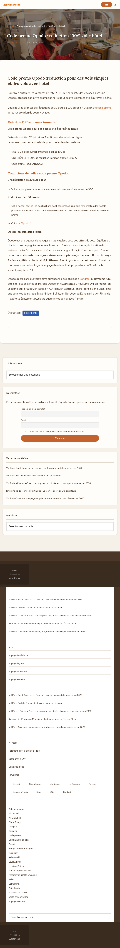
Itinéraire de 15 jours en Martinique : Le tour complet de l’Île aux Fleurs (41, 490)
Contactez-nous (16, 767)
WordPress (14, 578)
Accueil (10, 26)
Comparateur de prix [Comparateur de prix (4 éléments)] (19, 840)
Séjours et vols (20, 792)
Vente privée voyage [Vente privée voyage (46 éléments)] (18, 897)
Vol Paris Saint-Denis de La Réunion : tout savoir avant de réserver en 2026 (44, 468)
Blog (39, 792)
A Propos (13, 743)
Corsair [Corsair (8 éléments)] (12, 844)
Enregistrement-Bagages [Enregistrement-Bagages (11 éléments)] (21, 848)
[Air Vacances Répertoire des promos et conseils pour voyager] (11, 4)
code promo (104, 108)
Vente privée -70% (17, 759)
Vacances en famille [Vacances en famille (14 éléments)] (18, 892)
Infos (11, 647)
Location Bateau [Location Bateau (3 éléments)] (16, 866)
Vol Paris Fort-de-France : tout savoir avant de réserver (33, 475)
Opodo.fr (26, 223)
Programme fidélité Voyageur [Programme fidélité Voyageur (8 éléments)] (23, 875)
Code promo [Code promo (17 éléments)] (15, 835)
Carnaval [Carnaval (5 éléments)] (13, 831)
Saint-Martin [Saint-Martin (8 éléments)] (14, 888)
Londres (85, 279)
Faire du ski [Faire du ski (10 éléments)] (14, 857)
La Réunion (74, 784)
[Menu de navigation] (106, 4)
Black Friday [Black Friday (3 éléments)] (15, 822)
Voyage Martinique (18, 671)
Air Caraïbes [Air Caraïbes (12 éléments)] (15, 818)
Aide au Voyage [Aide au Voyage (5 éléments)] (16, 809)
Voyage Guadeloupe (18, 655)
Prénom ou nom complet (33, 408)
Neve (14, 570)
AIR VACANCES (18, 42)
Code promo (30, 313)
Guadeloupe (35, 784)
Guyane (92, 784)
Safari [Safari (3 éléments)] (11, 879)
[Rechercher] (115, 4)
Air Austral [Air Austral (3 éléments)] (14, 813)
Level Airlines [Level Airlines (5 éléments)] (15, 862)
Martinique (55, 784)
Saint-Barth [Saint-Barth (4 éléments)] (14, 884)
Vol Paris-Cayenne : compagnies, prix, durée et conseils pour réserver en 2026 (45, 498)
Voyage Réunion (17, 679)
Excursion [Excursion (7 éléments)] (13, 853)
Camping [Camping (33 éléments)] (13, 826)
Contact (67, 792)
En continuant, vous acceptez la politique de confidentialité (52, 431)
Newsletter (14, 775)
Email (23, 420)
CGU (52, 792)
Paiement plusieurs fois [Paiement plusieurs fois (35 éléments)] (20, 870)
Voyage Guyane (16, 663)
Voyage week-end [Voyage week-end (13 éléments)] (17, 901)
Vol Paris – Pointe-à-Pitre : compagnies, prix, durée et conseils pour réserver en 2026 (48, 483)
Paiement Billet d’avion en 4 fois (24, 751)
